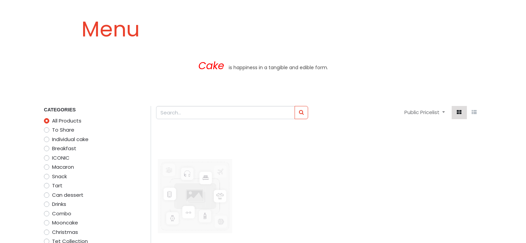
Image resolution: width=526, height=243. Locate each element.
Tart (57, 185)
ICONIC (61, 157)
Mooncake (65, 222)
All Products (66, 120)
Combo (61, 213)
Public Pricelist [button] (422, 112)
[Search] (301, 112)
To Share (63, 129)
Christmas (65, 232)
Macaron (63, 166)
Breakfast (64, 148)
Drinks (59, 204)
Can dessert (67, 194)
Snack (59, 176)
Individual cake (70, 139)
